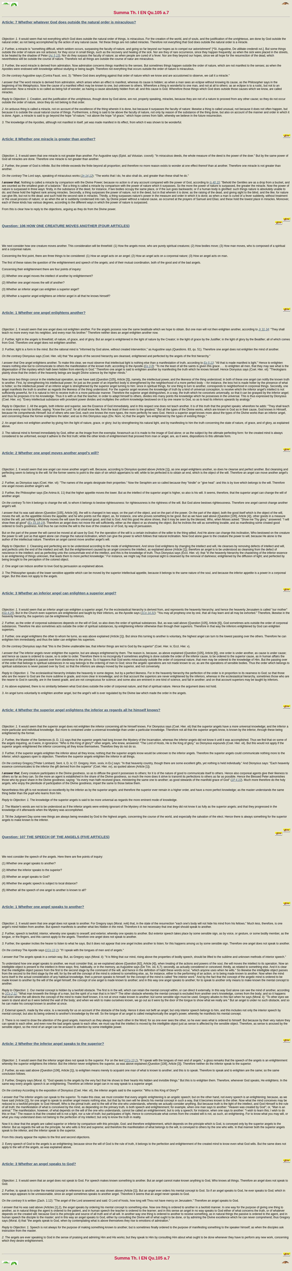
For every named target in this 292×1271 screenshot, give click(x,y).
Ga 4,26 (8, 613)
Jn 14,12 (86, 175)
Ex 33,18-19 (36, 522)
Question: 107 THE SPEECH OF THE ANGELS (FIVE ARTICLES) (56, 837)
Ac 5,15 (54, 55)
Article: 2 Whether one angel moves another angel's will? (50, 453)
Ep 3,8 (149, 366)
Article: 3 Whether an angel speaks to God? (39, 1164)
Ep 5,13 (208, 362)
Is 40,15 (215, 182)
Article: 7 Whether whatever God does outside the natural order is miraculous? (69, 22)
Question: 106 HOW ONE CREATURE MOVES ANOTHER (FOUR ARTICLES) (65, 226)
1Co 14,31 (147, 613)
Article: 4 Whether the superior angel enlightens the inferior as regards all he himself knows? (81, 710)
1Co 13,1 (52, 950)
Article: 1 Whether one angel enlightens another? (43, 313)
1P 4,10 (236, 780)
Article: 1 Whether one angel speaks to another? (43, 907)
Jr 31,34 (264, 329)
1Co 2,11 (11, 993)
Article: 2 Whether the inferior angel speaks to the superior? (53, 1044)
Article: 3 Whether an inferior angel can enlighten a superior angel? (59, 593)
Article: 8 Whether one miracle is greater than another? (49, 139)
